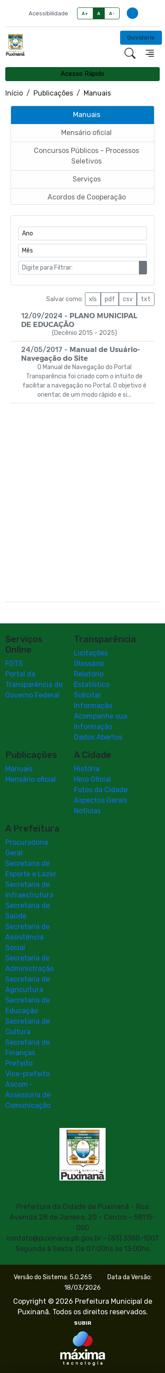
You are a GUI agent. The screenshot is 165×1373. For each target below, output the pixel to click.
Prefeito (19, 1063)
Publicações (53, 93)
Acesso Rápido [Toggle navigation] (82, 74)
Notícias (87, 811)
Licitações (91, 653)
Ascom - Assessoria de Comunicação (28, 1095)
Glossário (89, 663)
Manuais (19, 769)
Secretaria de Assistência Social (27, 937)
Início (14, 93)
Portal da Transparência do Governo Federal (33, 684)
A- (112, 13)
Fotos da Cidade (101, 790)
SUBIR (83, 1323)
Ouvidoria (141, 37)
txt (145, 299)
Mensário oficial (30, 779)
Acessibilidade (48, 13)
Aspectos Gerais (100, 800)
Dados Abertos (98, 737)
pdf (110, 299)
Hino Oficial (92, 779)
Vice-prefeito (27, 1074)
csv (128, 299)
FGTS (14, 663)
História (86, 769)
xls (93, 299)
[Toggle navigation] (149, 53)
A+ (85, 13)
